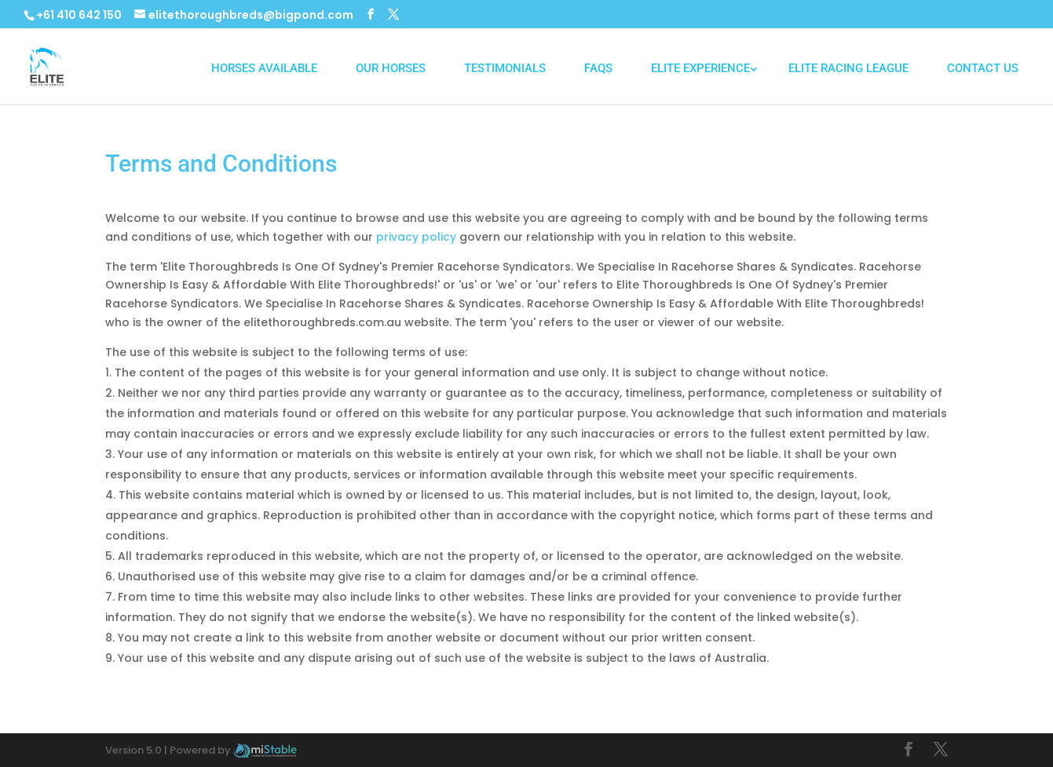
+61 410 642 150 (79, 15)
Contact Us (982, 68)
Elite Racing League (848, 68)
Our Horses (391, 68)
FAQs (598, 68)
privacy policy (416, 237)
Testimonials (505, 68)
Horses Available (264, 68)
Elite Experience (700, 68)
